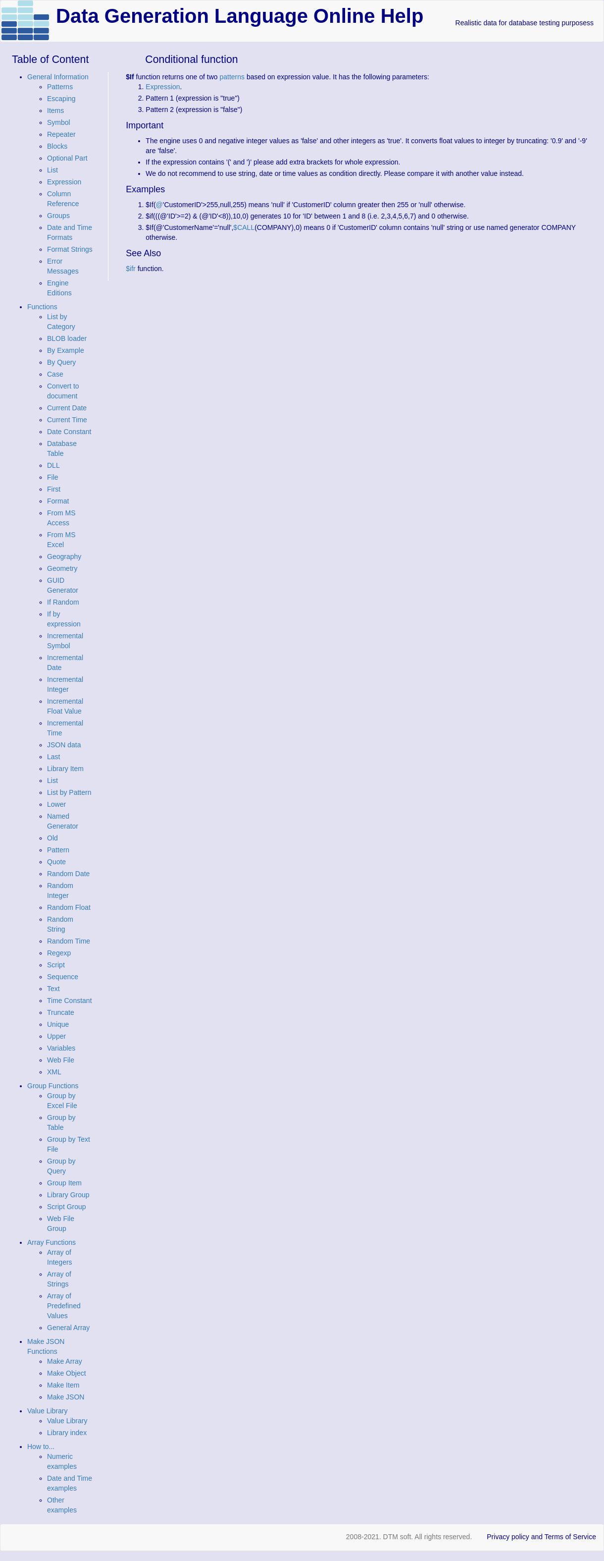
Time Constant (69, 1000)
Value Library (47, 1411)
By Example (65, 350)
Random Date (68, 874)
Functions (42, 307)
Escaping (61, 99)
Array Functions (51, 1242)
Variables (61, 1048)
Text (53, 989)
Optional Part (67, 158)
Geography (64, 556)
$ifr (130, 269)
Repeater (61, 134)
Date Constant (69, 432)
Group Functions (53, 1086)
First (53, 489)
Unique (58, 1024)
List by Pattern (69, 792)
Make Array (64, 1361)
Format (58, 501)
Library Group (68, 1195)
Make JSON (65, 1397)
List (52, 170)
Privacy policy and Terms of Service (541, 1537)
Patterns (60, 87)
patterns (232, 77)
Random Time (68, 941)
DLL (53, 465)
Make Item (63, 1385)
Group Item (64, 1183)
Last (53, 757)
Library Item (65, 769)
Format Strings (70, 249)
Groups (58, 216)
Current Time (67, 420)
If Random (63, 602)
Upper (56, 1036)
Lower (56, 804)
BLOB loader (67, 338)
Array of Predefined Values (64, 1306)
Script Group (66, 1207)
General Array (68, 1328)
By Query (61, 362)
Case (55, 374)
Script (56, 965)
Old (52, 838)
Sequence (62, 977)
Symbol (58, 122)
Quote (56, 862)
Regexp (59, 953)
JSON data (64, 745)
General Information (58, 77)
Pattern (58, 850)
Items (55, 110)
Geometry (62, 568)
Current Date (67, 408)
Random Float (69, 907)
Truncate (60, 1012)
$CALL (243, 227)
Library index (67, 1433)
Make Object (66, 1373)
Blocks (57, 146)
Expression (64, 182)
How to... (40, 1446)
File (52, 477)
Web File (60, 1060)
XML (54, 1072)
